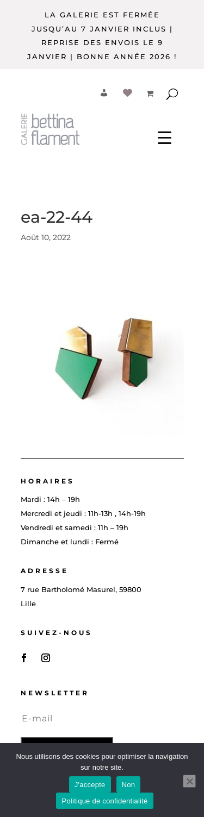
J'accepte (90, 785)
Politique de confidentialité (104, 801)
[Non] (189, 781)
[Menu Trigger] (165, 137)
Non (128, 785)
